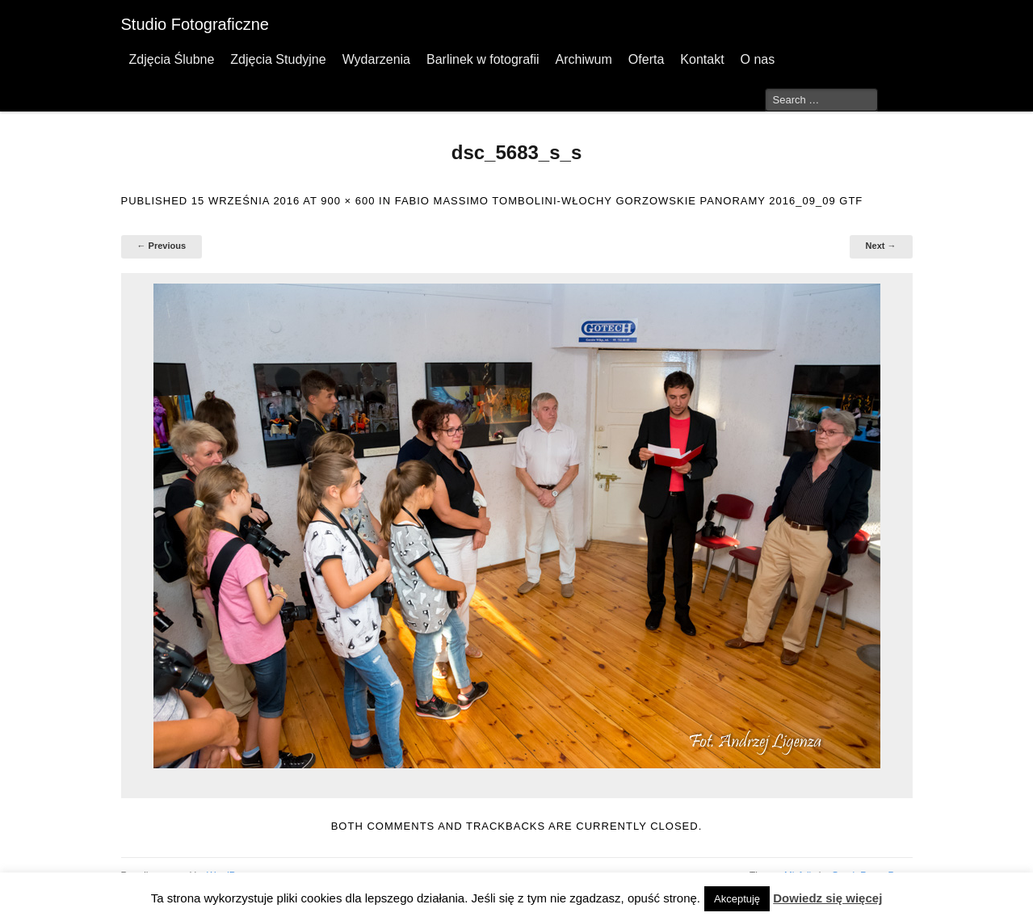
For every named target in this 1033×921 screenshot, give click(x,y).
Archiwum (584, 59)
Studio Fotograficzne (195, 24)
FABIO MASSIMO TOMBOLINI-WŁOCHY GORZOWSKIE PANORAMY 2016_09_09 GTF (629, 201)
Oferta (646, 59)
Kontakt (702, 59)
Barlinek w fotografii (483, 59)
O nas (758, 59)
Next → (881, 245)
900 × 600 (348, 201)
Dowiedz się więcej (827, 898)
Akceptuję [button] (737, 899)
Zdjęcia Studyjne (277, 59)
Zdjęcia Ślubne (172, 59)
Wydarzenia (376, 59)
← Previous (162, 245)
